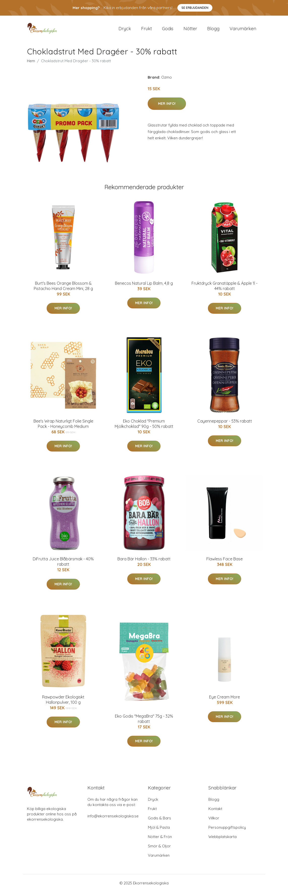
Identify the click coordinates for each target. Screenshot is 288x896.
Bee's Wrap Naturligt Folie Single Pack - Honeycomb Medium (63, 428)
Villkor (213, 822)
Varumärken (243, 31)
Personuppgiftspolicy (227, 831)
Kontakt (215, 813)
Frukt (146, 31)
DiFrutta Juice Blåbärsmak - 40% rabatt (63, 566)
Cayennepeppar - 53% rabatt (224, 425)
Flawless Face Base (224, 563)
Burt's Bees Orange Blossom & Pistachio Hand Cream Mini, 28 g (63, 290)
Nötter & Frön (160, 841)
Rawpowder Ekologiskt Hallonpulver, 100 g (63, 704)
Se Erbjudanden (194, 8)
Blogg (213, 31)
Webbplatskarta (222, 841)
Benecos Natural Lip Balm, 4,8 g (144, 287)
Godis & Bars (159, 822)
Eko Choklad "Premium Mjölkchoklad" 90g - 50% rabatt (144, 428)
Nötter (190, 31)
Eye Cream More (224, 701)
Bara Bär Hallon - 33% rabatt (144, 563)
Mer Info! (167, 108)
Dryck (124, 31)
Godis (167, 31)
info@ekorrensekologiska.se (113, 820)
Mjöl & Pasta (159, 831)
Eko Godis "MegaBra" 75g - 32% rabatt (144, 723)
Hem (31, 65)
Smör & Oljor (159, 850)
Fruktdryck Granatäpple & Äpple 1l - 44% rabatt (224, 290)
